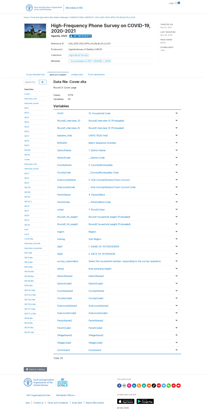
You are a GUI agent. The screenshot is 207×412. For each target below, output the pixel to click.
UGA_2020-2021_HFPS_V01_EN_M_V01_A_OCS (115, 17)
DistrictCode (63, 157)
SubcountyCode (66, 187)
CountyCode (64, 172)
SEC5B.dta (29, 276)
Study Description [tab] (35, 75)
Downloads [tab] (77, 75)
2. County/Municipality (101, 165)
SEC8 (26, 141)
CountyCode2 (64, 298)
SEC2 (26, 112)
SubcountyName (66, 179)
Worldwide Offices (65, 395)
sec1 (26, 229)
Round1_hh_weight (67, 216)
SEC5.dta (28, 267)
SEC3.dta (28, 257)
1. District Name (97, 150)
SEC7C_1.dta (29, 309)
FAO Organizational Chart (38, 395)
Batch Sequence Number (102, 142)
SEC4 (26, 122)
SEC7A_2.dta (30, 295)
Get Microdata (80, 36)
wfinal (60, 268)
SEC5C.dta (29, 332)
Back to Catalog (35, 369)
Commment (63, 350)
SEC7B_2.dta (30, 304)
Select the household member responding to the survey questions (125, 261)
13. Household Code (99, 113)
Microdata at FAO (74, 7)
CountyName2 (65, 290)
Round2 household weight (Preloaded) (110, 224)
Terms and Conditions (57, 402)
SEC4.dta (28, 262)
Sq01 (60, 246)
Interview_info (30, 98)
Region (92, 231)
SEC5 (26, 127)
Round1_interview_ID (68, 128)
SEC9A (27, 150)
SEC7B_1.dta (29, 299)
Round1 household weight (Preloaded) (109, 216)
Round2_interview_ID (68, 120)
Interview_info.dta (32, 243)
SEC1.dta (28, 253)
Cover (27, 94)
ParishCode (63, 202)
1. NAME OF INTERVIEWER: (104, 246)
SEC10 (27, 155)
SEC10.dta (28, 327)
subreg (61, 239)
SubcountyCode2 (66, 313)
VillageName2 (64, 335)
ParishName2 (64, 320)
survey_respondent (67, 261)
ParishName (64, 194)
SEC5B (27, 192)
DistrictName (64, 150)
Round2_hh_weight (67, 224)
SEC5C (27, 197)
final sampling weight (100, 268)
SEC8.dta (28, 318)
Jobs (27, 402)
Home (26, 17)
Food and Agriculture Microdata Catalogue (49, 17)
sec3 (26, 234)
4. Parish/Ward (97, 194)
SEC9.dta (28, 323)
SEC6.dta (28, 285)
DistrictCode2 (64, 283)
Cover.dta (28, 239)
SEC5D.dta (29, 281)
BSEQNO (62, 142)
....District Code (97, 157)
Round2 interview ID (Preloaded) (106, 120)
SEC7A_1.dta (29, 290)
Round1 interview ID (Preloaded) (106, 128)
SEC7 (26, 136)
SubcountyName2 (67, 305)
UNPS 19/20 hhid (98, 135)
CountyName (64, 165)
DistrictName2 (64, 276)
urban (60, 209)
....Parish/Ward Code (100, 202)
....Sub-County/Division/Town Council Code (112, 187)
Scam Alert (77, 402)
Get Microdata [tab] (96, 74)
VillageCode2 (64, 342)
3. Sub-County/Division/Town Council (109, 179)
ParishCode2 (64, 327)
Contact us (38, 402)
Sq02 (60, 253)
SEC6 (26, 131)
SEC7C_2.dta (30, 313)
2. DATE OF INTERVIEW (102, 253)
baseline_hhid (64, 135)
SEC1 (26, 108)
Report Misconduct (95, 402)
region (60, 231)
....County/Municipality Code (104, 172)
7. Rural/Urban (97, 209)
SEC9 (26, 145)
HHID (60, 113)
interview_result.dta (33, 248)
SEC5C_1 (28, 201)
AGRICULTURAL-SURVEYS (81, 17)
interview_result (31, 103)
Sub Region (95, 239)
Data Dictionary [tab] (58, 75)
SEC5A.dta (29, 271)
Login (171, 3)
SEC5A (27, 187)
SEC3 (26, 117)
